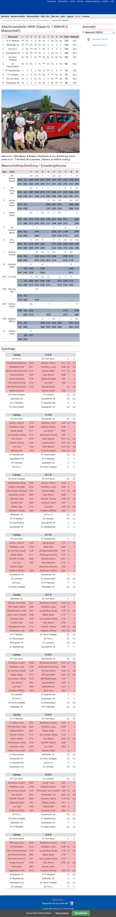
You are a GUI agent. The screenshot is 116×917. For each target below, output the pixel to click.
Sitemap (80, 1)
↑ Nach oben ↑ (58, 899)
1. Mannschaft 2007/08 (99, 39)
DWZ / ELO (45, 16)
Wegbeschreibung (93, 1)
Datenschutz (63, 1)
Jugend (70, 16)
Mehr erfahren (62, 913)
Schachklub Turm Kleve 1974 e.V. (15, 20)
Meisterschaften (18, 16)
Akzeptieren (81, 913)
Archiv (77, 16)
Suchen (72, 1)
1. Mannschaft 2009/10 (99, 45)
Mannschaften (33, 16)
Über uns (55, 16)
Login (112, 1)
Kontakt (105, 1)
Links (62, 16)
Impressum (51, 1)
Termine (85, 16)
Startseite (5, 16)
